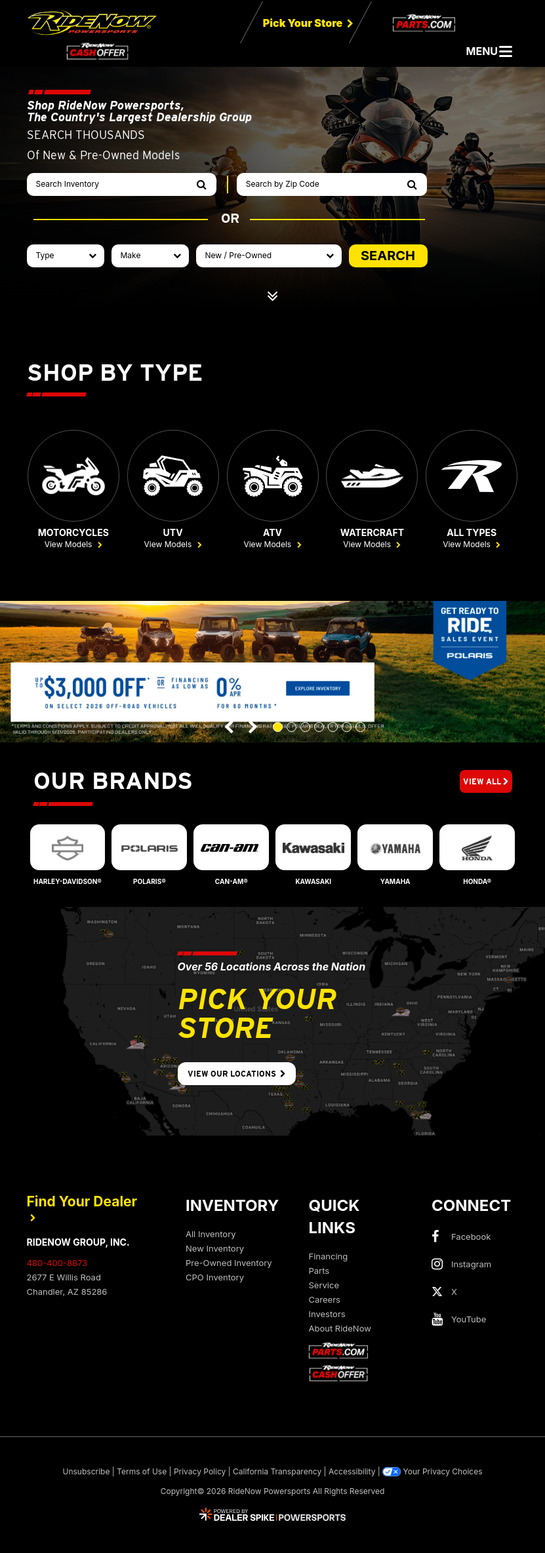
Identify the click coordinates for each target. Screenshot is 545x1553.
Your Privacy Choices (432, 1472)
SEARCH (388, 255)
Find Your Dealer (82, 1208)
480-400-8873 (57, 1263)
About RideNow (340, 1329)
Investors (327, 1314)
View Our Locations (237, 1074)
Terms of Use (142, 1472)
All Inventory (211, 1234)
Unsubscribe (86, 1472)
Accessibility (352, 1472)
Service (324, 1285)
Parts (319, 1271)
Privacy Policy (200, 1472)
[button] (229, 727)
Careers (324, 1300)
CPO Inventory (215, 1278)
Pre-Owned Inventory (229, 1263)
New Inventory (215, 1249)
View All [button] (486, 782)
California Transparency (277, 1472)
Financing (328, 1257)
